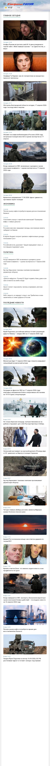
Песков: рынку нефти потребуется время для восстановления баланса (25, 211)
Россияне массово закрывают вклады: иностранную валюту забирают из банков (25, 228)
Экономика (9, 204)
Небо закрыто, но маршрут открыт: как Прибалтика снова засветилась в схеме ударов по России (25, 295)
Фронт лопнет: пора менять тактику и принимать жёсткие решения (25, 287)
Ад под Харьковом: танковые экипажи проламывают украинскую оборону (25, 270)
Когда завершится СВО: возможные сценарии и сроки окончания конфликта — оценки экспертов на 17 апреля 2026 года (25, 261)
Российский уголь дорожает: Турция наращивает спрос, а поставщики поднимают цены (25, 245)
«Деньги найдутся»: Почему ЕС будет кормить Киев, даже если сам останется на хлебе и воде (25, 278)
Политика (8, 252)
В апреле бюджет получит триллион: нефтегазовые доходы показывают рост (25, 236)
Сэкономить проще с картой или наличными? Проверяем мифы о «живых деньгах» (25, 220)
